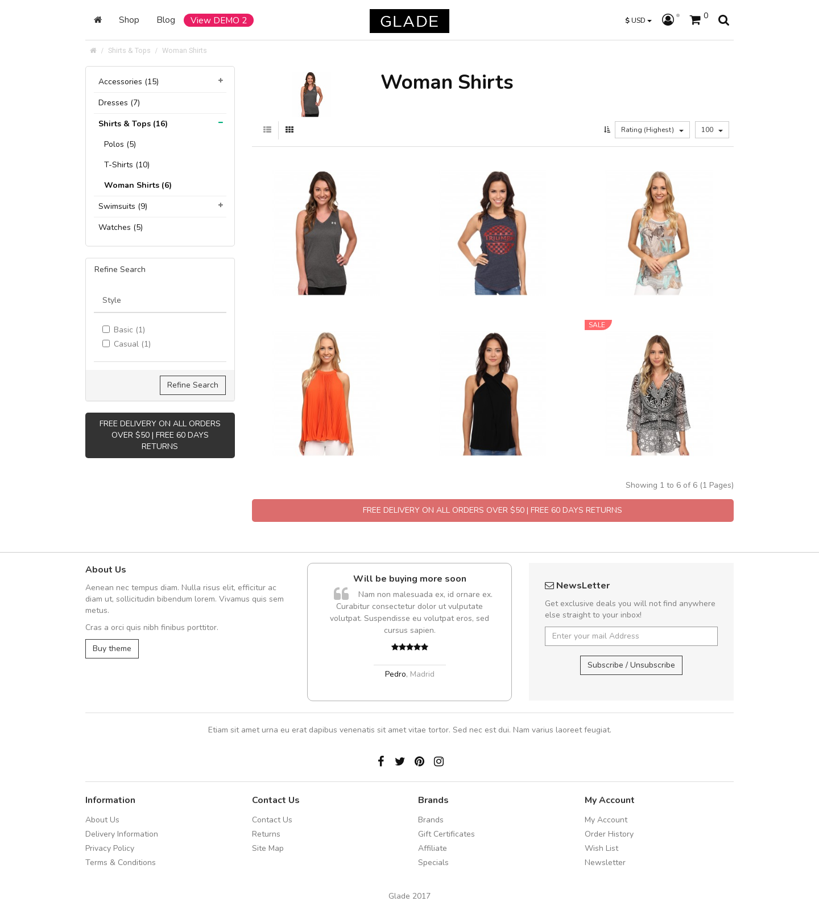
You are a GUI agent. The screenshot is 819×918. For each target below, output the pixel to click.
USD (638, 20)
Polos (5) (120, 144)
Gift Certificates (446, 834)
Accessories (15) (128, 81)
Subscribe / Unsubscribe (631, 665)
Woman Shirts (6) (138, 185)
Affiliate (432, 848)
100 (712, 129)
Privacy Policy (109, 848)
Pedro (395, 674)
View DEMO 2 (219, 20)
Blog (165, 20)
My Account (606, 819)
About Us (102, 819)
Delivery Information (121, 834)
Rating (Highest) (652, 129)
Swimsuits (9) (122, 206)
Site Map (268, 848)
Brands (431, 819)
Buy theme (112, 648)
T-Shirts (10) (127, 164)
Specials (433, 862)
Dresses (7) (119, 102)
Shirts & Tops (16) (133, 123)
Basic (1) (123, 329)
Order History (609, 834)
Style (111, 300)
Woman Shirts (184, 50)
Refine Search (192, 385)
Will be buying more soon (409, 579)
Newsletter (605, 862)
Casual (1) (126, 344)
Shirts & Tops (129, 50)
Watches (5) (120, 227)
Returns (266, 834)
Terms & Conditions (120, 862)
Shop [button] (129, 20)
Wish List (601, 848)
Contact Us (272, 819)
